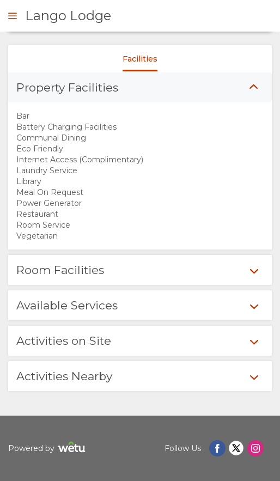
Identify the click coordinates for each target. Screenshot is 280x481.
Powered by (48, 448)
